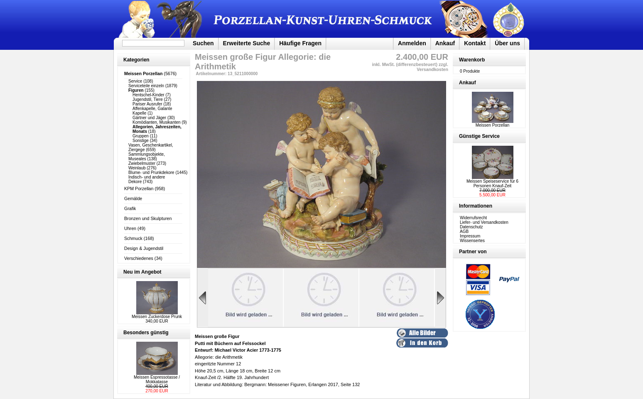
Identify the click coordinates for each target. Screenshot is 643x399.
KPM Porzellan (138, 188)
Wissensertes (472, 240)
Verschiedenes (138, 258)
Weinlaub (137, 168)
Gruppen (141, 136)
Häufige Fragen (300, 43)
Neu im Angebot (142, 272)
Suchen (203, 43)
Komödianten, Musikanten (157, 122)
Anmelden (412, 43)
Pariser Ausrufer (147, 104)
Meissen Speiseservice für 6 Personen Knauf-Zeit (492, 183)
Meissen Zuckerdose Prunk (157, 316)
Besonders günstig (146, 332)
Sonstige (141, 140)
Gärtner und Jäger (149, 117)
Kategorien (136, 60)
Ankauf (445, 43)
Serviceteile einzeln (146, 85)
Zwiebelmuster (141, 163)
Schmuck (133, 238)
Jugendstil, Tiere (148, 99)
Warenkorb (472, 60)
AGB (464, 231)
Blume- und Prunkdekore (151, 172)
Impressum (470, 236)
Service (135, 81)
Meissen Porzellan (492, 123)
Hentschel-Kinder (148, 95)
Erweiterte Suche (246, 43)
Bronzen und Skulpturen (148, 218)
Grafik (130, 208)
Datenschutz (471, 227)
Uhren (130, 228)
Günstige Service (479, 136)
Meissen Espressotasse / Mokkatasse (157, 379)
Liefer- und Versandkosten (484, 222)
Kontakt (475, 43)
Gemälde (133, 198)
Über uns (507, 43)
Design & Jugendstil (143, 248)
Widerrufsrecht (473, 217)
